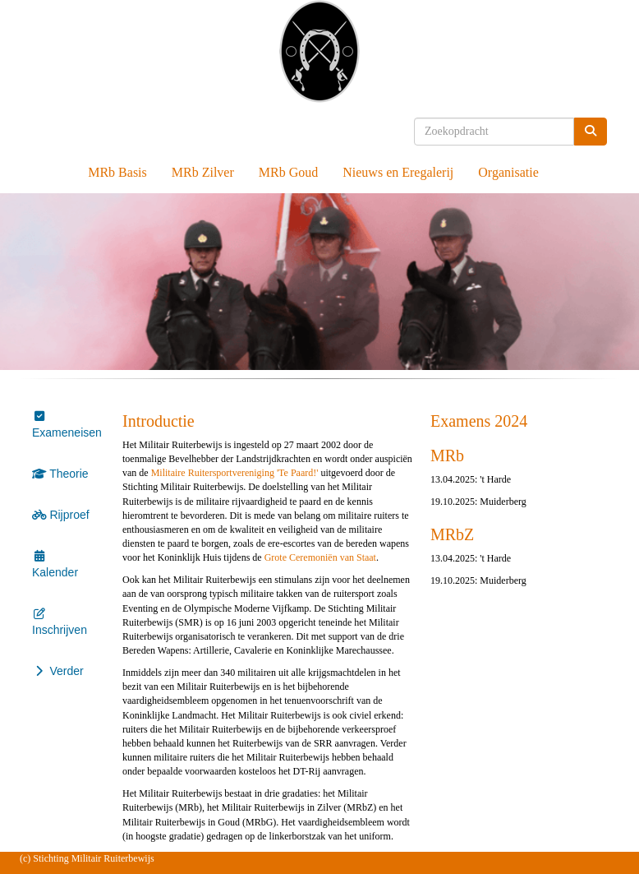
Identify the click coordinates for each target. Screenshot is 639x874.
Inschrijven (59, 623)
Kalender (55, 566)
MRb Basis (117, 172)
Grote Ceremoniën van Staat (320, 557)
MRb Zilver (203, 172)
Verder (58, 670)
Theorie (60, 473)
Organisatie (508, 172)
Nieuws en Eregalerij (397, 172)
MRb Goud (288, 172)
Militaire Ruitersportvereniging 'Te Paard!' (235, 473)
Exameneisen (67, 426)
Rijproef (61, 514)
